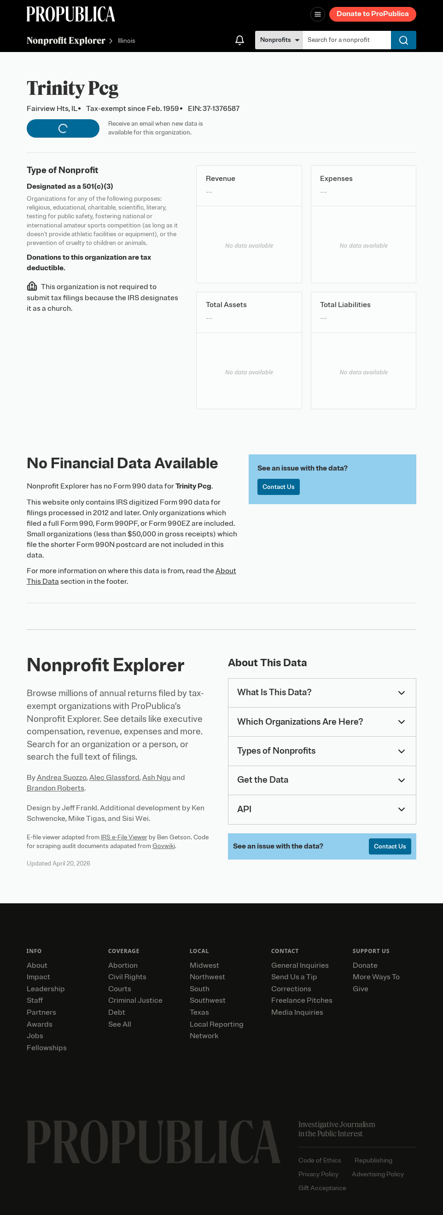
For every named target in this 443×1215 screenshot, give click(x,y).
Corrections (291, 989)
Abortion (123, 965)
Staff (35, 1000)
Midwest (204, 965)
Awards (39, 1024)
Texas (199, 1012)
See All (119, 1024)
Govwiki (163, 846)
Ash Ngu (156, 777)
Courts (119, 989)
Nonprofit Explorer (66, 40)
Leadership (46, 989)
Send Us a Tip (294, 977)
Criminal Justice (135, 1000)
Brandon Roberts (55, 788)
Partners (41, 1012)
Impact (38, 977)
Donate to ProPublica (373, 13)
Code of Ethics (319, 1160)
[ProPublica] (71, 14)
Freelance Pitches (301, 1000)
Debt (116, 1012)
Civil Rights (127, 977)
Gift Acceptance (322, 1188)
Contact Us (278, 487)
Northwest (207, 977)
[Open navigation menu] (317, 14)
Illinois (126, 41)
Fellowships (47, 1047)
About (37, 965)
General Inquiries (300, 965)
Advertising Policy (378, 1174)
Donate (365, 965)
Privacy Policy (318, 1174)
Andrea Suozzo (62, 777)
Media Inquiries (297, 1012)
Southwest (208, 1000)
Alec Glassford (114, 777)
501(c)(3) (97, 186)
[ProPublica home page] (154, 1141)
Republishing (373, 1160)
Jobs (35, 1036)
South (200, 989)
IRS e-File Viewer (124, 837)
